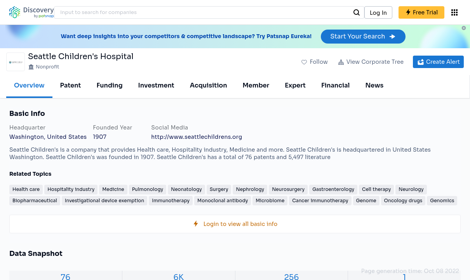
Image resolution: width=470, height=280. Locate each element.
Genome (366, 200)
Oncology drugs (403, 200)
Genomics (442, 200)
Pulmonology (147, 189)
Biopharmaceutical (34, 200)
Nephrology (250, 189)
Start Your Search (363, 36)
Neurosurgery (288, 189)
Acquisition (208, 85)
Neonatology (186, 189)
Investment (156, 85)
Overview (29, 85)
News (374, 85)
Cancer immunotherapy (320, 200)
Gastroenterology (333, 189)
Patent (70, 85)
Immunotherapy (171, 200)
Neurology (411, 189)
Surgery (219, 189)
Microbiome (270, 200)
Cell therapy (376, 189)
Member (256, 85)
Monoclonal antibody (222, 200)
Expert (295, 85)
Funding (109, 85)
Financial (335, 85)
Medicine (113, 189)
